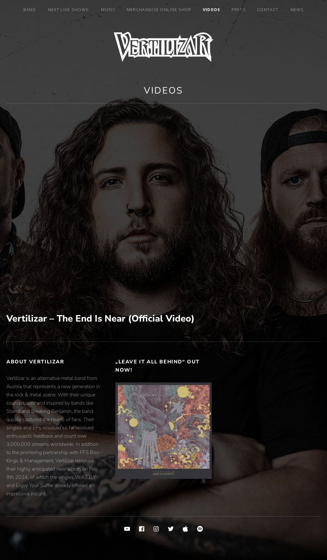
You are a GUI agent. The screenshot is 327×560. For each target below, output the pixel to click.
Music (108, 9)
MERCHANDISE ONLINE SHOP (159, 9)
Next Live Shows (68, 9)
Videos (212, 9)
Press (239, 9)
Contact (267, 9)
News (297, 9)
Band (29, 9)
